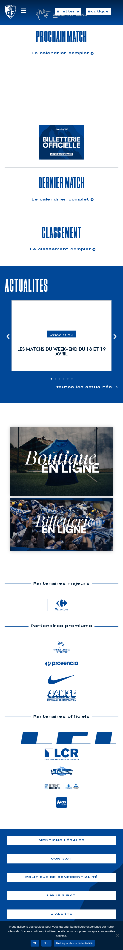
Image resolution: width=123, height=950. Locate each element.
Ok (35, 943)
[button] (8, 336)
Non (46, 943)
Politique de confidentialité (74, 943)
